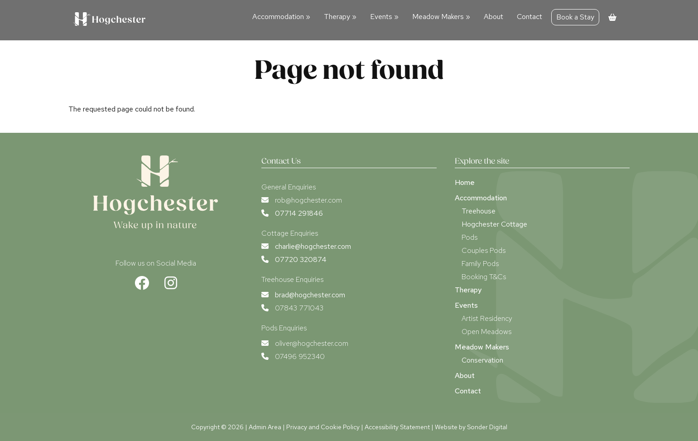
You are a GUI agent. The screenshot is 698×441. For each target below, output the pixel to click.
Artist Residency (487, 318)
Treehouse (479, 211)
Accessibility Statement (397, 427)
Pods (469, 237)
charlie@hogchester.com (313, 246)
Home (465, 182)
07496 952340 (300, 356)
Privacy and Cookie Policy (323, 427)
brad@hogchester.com (310, 295)
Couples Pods (483, 250)
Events (384, 16)
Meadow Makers (441, 16)
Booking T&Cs (484, 276)
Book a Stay (575, 17)
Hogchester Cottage (494, 224)
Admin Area (265, 427)
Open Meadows (486, 331)
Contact (529, 16)
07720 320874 (301, 259)
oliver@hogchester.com (311, 343)
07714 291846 (299, 213)
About (493, 16)
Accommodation (281, 16)
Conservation (482, 360)
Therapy (340, 16)
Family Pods (480, 263)
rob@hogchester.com (308, 200)
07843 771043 (299, 308)
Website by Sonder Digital (471, 427)
